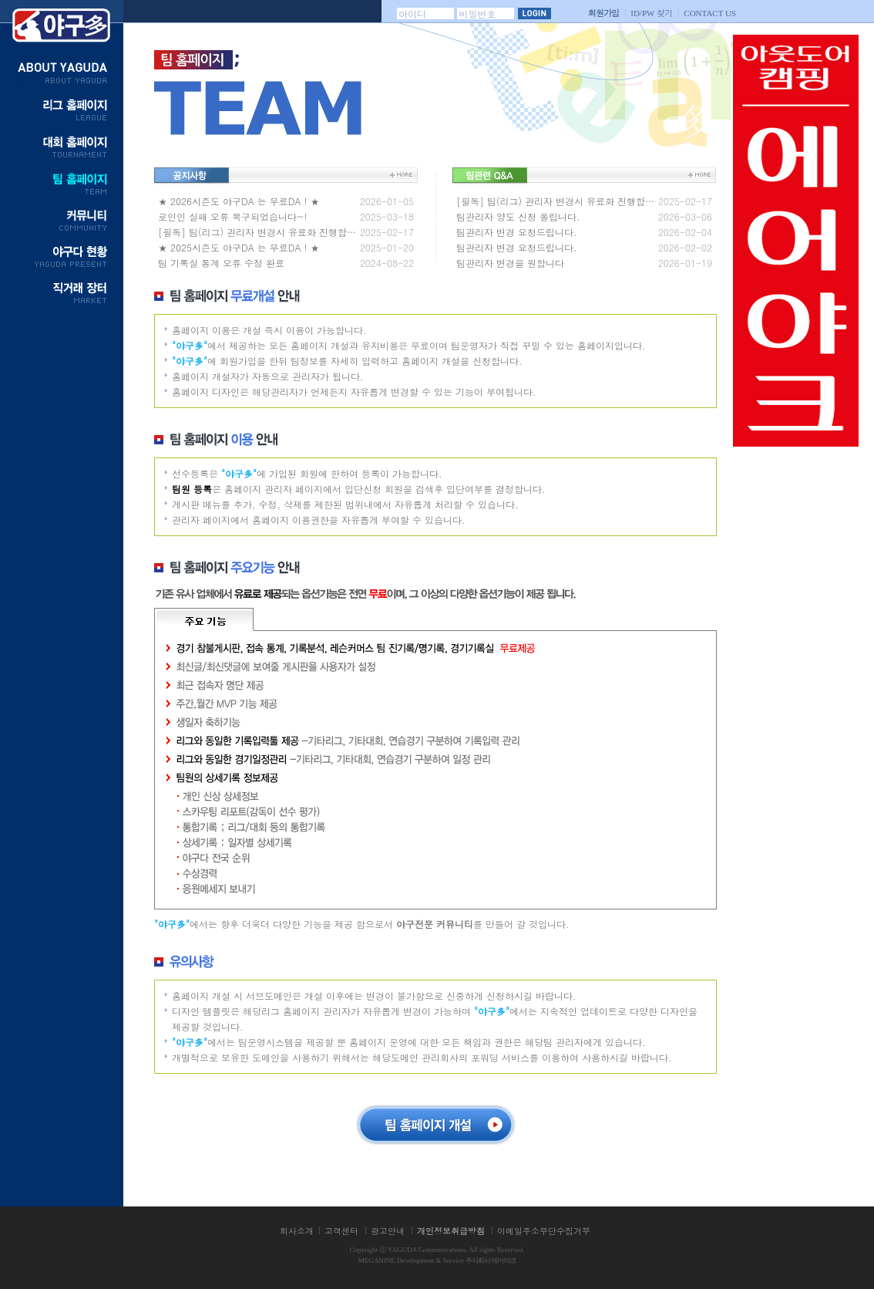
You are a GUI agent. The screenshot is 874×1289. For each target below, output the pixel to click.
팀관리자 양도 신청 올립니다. (518, 216)
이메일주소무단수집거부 (543, 1231)
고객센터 (341, 1231)
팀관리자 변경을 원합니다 (510, 262)
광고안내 (388, 1231)
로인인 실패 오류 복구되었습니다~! (233, 216)
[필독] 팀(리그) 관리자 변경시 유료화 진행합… (257, 231)
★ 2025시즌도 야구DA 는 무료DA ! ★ (238, 247)
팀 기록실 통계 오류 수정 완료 (221, 262)
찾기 (651, 13)
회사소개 (297, 1231)
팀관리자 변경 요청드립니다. (516, 231)
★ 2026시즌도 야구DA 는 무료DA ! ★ (238, 201)
